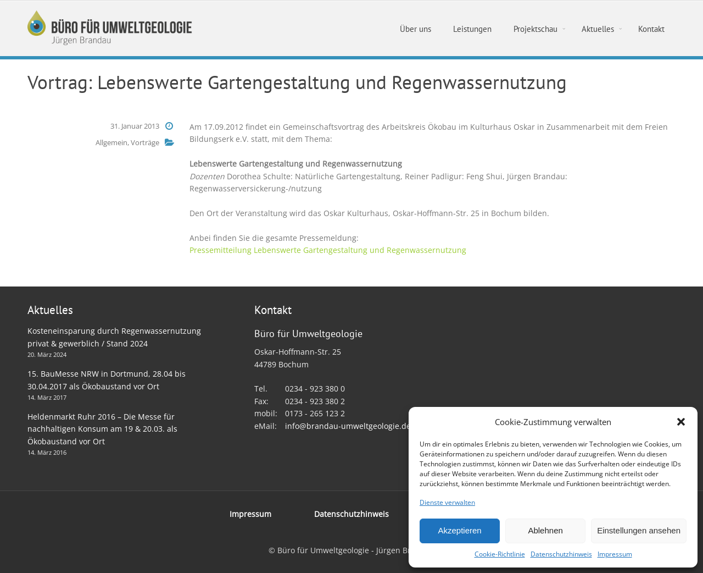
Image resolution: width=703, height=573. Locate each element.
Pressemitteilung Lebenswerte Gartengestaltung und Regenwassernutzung (327, 250)
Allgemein (111, 142)
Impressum (615, 554)
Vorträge (145, 142)
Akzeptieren (459, 530)
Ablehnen (545, 530)
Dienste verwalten (447, 502)
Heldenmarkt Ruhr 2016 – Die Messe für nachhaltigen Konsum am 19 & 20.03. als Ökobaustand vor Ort (102, 429)
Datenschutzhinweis (561, 554)
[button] (681, 421)
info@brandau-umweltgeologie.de (348, 426)
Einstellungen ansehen (638, 530)
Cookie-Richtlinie (500, 554)
